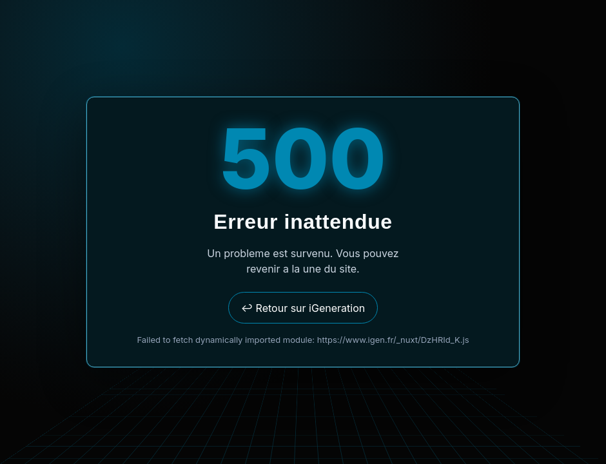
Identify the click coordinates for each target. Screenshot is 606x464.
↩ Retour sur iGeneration (303, 308)
